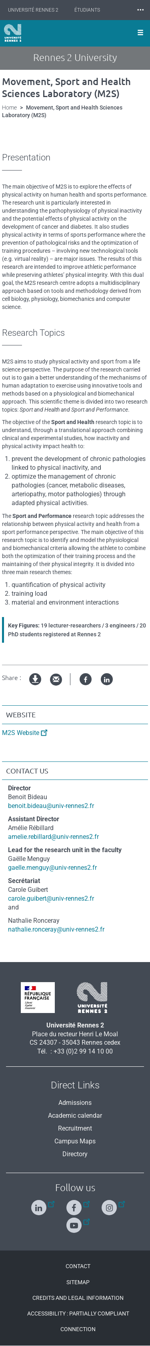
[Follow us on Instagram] (110, 1204)
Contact (78, 1266)
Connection (78, 1329)
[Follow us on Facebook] (75, 1204)
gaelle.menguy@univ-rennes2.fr (52, 867)
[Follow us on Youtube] (75, 1222)
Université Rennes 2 (33, 10)
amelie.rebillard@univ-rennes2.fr (53, 836)
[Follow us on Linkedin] (39, 1204)
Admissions (75, 1102)
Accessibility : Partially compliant (78, 1313)
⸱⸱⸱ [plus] (140, 10)
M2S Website (20, 733)
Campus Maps (75, 1141)
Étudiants (87, 10)
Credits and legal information (78, 1298)
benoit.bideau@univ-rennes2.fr (51, 806)
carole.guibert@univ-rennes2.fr (51, 898)
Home (9, 107)
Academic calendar (75, 1115)
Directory (75, 1154)
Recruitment (75, 1128)
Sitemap (78, 1282)
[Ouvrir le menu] (140, 33)
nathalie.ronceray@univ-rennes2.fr (56, 929)
